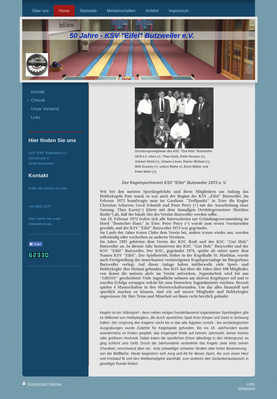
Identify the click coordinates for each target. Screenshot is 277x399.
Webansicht (246, 388)
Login (251, 384)
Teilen (35, 244)
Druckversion (35, 384)
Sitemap (56, 384)
